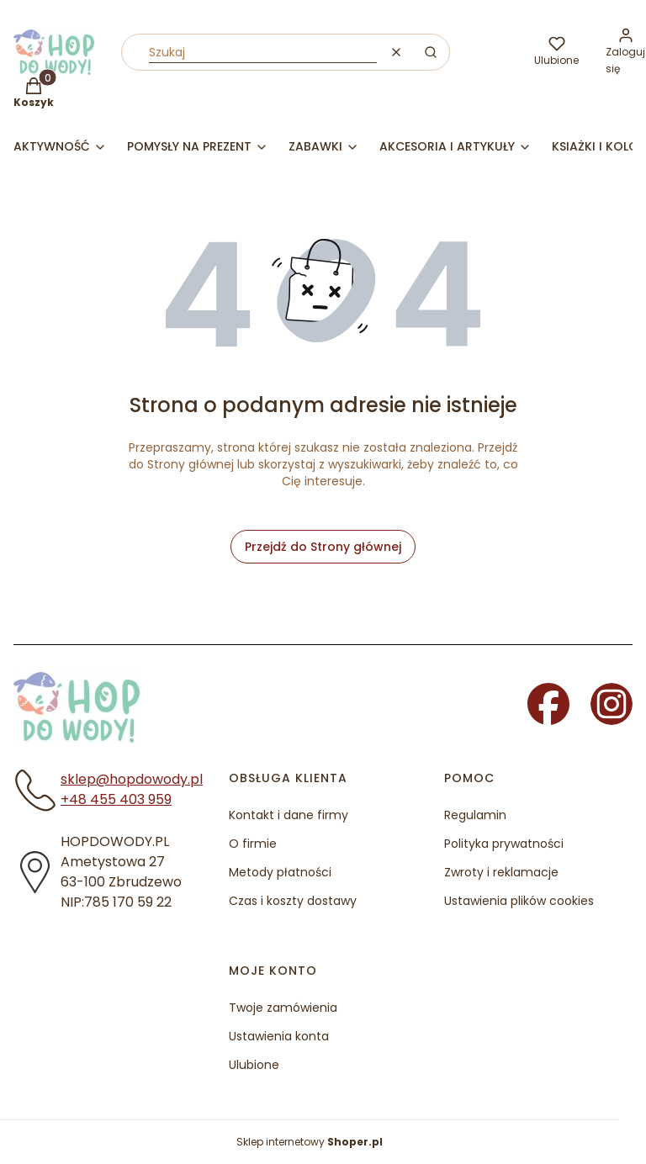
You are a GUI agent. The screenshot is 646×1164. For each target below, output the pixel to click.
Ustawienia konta (279, 1036)
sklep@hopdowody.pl (132, 779)
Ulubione (254, 1064)
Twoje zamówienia (283, 1007)
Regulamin (475, 815)
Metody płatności (280, 872)
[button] (431, 52)
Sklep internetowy (309, 1142)
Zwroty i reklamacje (501, 872)
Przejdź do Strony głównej (323, 546)
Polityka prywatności (504, 843)
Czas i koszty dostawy (293, 900)
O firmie (253, 843)
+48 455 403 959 (116, 799)
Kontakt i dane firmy (288, 815)
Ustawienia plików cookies (519, 900)
